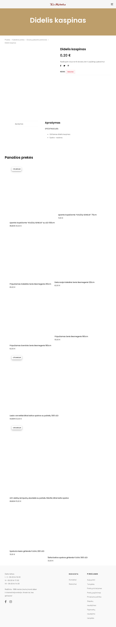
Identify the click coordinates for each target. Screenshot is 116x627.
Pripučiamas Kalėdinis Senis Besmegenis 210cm (30, 284)
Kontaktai (73, 580)
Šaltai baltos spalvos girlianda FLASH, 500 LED (68, 557)
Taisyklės (90, 584)
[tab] (26, 124)
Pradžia (7, 40)
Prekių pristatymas (94, 588)
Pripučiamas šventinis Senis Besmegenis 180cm (30, 345)
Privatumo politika (94, 597)
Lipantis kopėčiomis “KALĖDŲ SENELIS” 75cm (77, 214)
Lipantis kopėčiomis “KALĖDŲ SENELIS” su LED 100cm (32, 222)
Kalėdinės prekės (18, 40)
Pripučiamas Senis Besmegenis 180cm (71, 336)
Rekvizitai (73, 584)
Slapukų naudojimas (91, 603)
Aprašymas (19, 124)
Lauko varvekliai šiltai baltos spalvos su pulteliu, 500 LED (34, 415)
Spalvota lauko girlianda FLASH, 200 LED (27, 551)
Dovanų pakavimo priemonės (37, 40)
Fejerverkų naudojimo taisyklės (91, 614)
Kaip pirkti (91, 580)
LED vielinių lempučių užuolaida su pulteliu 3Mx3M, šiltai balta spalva (39, 498)
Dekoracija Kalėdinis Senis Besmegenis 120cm (74, 282)
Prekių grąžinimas (94, 593)
